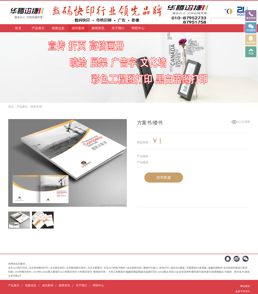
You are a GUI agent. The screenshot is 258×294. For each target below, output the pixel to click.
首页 (18, 28)
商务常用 (36, 106)
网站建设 (245, 286)
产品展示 (22, 106)
